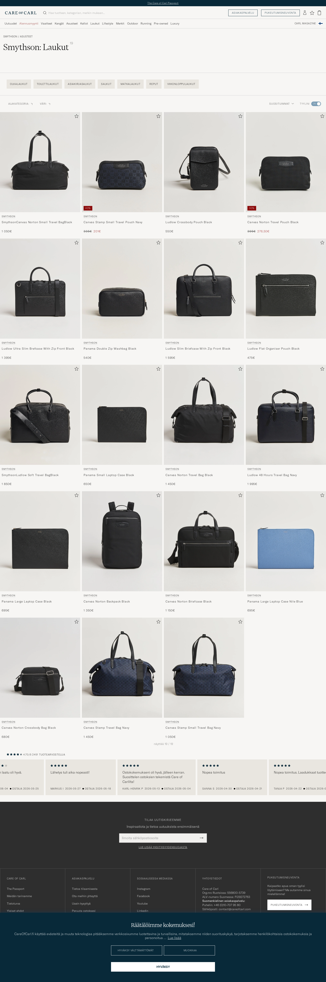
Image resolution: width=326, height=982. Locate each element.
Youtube (142, 903)
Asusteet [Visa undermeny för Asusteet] (72, 23)
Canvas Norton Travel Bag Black (189, 475)
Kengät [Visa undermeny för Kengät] (59, 23)
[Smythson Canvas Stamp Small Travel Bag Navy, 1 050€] (204, 678)
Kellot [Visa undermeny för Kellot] (84, 23)
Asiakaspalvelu (243, 12)
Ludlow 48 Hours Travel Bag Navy (272, 475)
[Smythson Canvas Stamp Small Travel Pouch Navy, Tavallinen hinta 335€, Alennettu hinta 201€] (122, 173)
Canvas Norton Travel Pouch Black (273, 222)
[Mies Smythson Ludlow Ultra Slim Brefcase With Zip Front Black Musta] (40, 289)
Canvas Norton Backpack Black (107, 601)
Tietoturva (13, 903)
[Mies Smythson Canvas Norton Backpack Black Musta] (122, 541)
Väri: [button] (45, 103)
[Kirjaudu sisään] (304, 12)
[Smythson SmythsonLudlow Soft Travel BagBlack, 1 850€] (40, 425)
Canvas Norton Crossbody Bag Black (29, 728)
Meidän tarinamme (19, 896)
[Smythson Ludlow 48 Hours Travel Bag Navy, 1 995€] (286, 425)
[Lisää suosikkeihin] (75, 117)
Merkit (120, 23)
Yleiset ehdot (15, 911)
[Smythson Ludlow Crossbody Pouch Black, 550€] (204, 173)
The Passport (15, 889)
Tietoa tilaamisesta (85, 889)
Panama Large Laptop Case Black (27, 601)
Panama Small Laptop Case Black (109, 475)
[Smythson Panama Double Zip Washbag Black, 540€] (122, 299)
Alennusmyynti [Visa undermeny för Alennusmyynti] (28, 23)
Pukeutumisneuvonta (280, 12)
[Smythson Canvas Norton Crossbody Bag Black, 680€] (40, 678)
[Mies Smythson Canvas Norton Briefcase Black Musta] (204, 541)
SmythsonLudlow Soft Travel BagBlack (30, 475)
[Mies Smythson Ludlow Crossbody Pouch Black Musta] (204, 162)
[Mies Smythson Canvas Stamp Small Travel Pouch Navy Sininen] (122, 162)
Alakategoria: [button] (20, 103)
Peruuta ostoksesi (84, 911)
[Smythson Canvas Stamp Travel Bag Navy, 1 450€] (122, 678)
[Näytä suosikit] (312, 13)
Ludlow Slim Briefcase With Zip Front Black (197, 348)
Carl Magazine (305, 23)
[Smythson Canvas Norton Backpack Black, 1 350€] (122, 552)
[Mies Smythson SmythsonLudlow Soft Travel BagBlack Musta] (40, 415)
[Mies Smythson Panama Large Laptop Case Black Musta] (40, 541)
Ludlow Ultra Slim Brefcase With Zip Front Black (38, 348)
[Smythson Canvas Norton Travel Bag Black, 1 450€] (204, 425)
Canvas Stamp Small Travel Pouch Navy (113, 222)
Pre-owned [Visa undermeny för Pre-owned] (161, 23)
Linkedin (142, 911)
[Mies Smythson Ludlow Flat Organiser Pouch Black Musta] (286, 289)
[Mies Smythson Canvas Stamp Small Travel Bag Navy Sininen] (204, 668)
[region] (163, 777)
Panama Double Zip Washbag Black (110, 348)
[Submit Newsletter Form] (201, 838)
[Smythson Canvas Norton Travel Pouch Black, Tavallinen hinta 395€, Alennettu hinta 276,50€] (286, 173)
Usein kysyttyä (81, 903)
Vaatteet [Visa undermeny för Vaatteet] (46, 23)
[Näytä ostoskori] (319, 13)
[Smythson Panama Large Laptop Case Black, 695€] (40, 552)
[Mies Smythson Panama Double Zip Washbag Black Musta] (122, 289)
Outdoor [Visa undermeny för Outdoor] (132, 23)
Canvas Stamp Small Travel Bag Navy (193, 728)
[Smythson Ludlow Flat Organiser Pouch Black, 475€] (286, 299)
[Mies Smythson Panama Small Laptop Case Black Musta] (122, 415)
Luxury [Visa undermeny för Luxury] (174, 23)
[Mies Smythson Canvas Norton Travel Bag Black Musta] (204, 415)
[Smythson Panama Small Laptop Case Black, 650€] (122, 425)
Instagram (143, 889)
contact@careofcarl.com (235, 909)
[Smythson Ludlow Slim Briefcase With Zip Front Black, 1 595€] (204, 299)
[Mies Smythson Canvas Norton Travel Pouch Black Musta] (286, 162)
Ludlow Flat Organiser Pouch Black (273, 348)
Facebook (143, 896)
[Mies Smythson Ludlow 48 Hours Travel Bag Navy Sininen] (286, 415)
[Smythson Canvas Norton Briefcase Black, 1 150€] (204, 552)
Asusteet (26, 36)
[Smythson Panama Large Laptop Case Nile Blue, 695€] (286, 552)
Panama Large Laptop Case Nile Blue (275, 601)
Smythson (10, 36)
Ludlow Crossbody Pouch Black (188, 222)
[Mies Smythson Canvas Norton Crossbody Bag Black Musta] (40, 668)
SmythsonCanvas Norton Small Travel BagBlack (37, 222)
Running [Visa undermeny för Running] (146, 23)
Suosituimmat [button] (281, 103)
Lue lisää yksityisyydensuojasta (163, 847)
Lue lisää (174, 938)
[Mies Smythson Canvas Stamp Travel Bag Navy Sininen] (122, 668)
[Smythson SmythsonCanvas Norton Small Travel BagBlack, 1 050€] (40, 173)
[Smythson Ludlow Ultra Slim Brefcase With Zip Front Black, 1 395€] (40, 299)
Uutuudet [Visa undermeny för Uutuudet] (11, 23)
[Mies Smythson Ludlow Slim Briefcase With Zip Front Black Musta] (204, 289)
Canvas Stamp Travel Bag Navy (106, 728)
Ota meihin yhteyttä (85, 896)
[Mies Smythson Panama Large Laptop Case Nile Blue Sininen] (286, 541)
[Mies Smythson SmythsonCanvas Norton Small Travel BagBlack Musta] (40, 162)
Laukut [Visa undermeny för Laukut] (95, 23)
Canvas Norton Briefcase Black (188, 601)
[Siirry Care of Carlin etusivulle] (21, 13)
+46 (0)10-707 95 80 (227, 905)
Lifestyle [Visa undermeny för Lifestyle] (107, 23)
